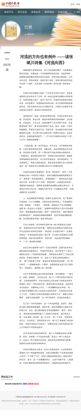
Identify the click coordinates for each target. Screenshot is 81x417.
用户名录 (22, 12)
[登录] (72, 4)
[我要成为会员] (33, 391)
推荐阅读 (49, 12)
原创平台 (8, 12)
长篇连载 (62, 12)
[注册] (78, 4)
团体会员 (35, 12)
